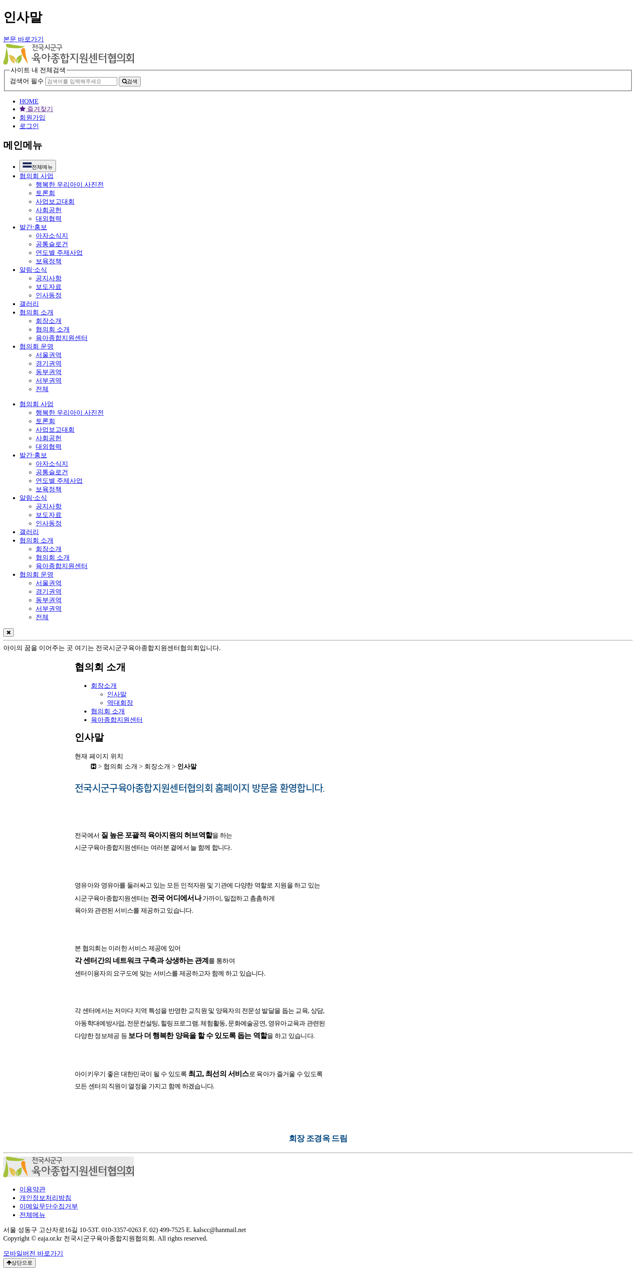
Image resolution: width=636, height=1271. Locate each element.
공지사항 (49, 278)
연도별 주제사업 (59, 252)
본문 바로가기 (23, 39)
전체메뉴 (38, 165)
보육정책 (49, 261)
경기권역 (49, 363)
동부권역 (49, 371)
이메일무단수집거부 (48, 1206)
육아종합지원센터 (62, 337)
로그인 (29, 126)
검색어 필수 (27, 81)
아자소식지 (52, 235)
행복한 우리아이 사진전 (70, 184)
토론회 (45, 193)
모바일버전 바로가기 (33, 1253)
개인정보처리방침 (45, 1197)
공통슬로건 (52, 244)
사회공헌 (49, 210)
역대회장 (120, 702)
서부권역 (49, 380)
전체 (42, 389)
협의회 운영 (36, 346)
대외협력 (49, 218)
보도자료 (49, 286)
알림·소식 (33, 269)
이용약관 (32, 1189)
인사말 (117, 694)
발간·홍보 (33, 227)
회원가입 (32, 117)
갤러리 (29, 303)
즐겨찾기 (36, 109)
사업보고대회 (55, 201)
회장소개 (49, 320)
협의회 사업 (36, 175)
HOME (29, 101)
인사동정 (49, 295)
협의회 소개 (36, 312)
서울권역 (49, 354)
